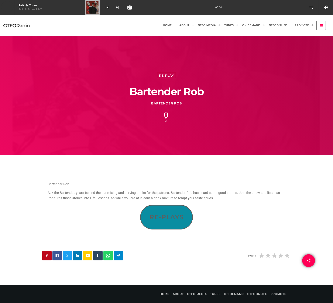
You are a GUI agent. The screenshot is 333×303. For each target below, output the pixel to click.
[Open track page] (129, 7)
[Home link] (16, 25)
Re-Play (166, 76)
